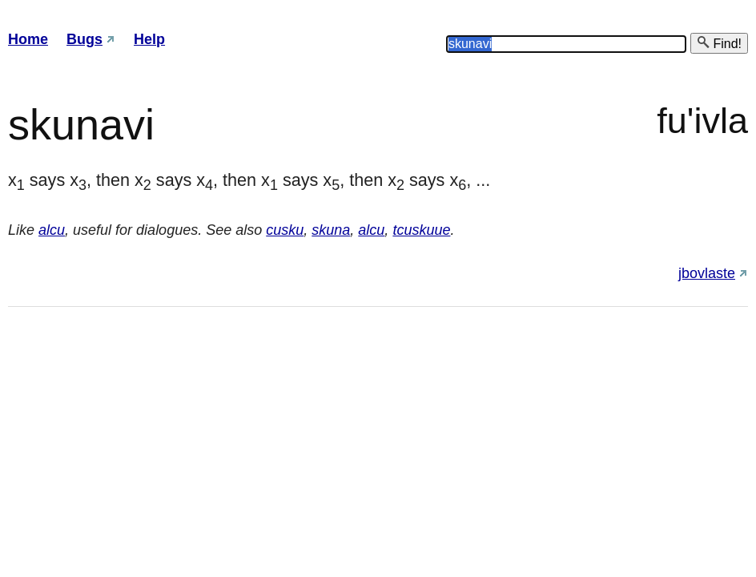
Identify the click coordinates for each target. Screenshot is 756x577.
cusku (285, 230)
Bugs (84, 39)
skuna (331, 230)
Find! (719, 42)
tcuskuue (421, 230)
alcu (51, 230)
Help (149, 39)
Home (28, 39)
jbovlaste (706, 273)
